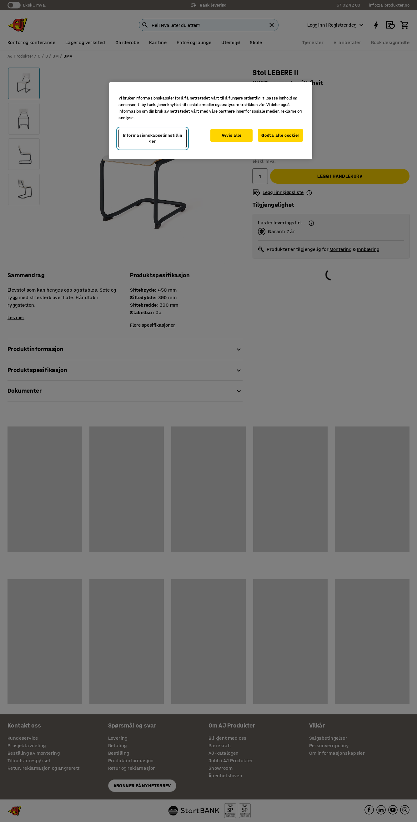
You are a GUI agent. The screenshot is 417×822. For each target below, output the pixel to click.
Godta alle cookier (280, 135)
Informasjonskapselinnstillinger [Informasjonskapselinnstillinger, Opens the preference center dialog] (152, 138)
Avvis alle (232, 135)
